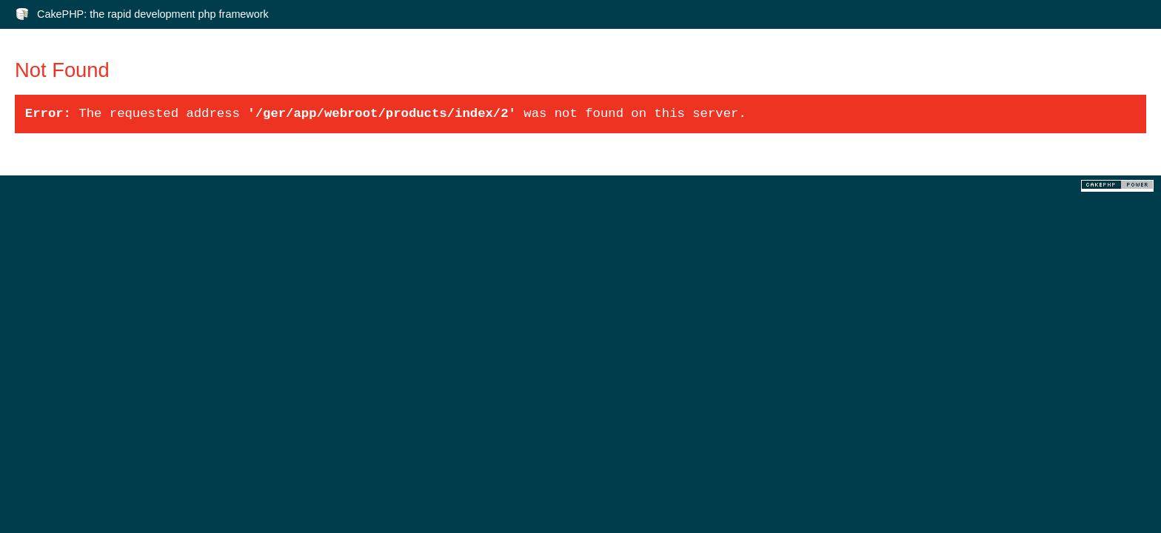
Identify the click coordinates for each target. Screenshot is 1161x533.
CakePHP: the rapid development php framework (153, 14)
